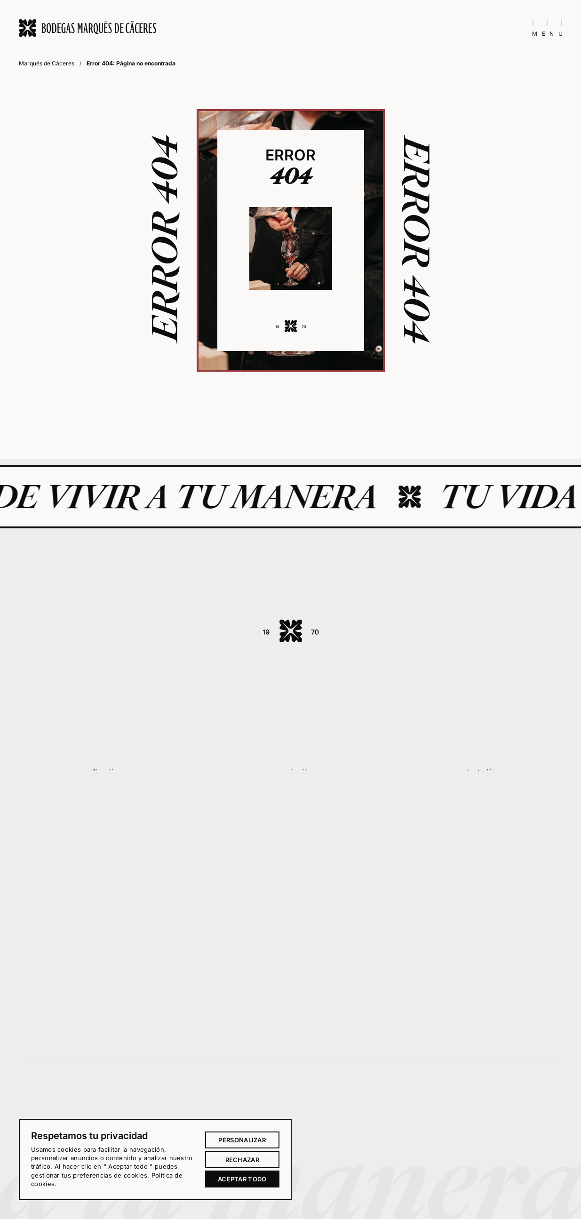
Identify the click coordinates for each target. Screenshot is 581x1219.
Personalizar (242, 1140)
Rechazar (242, 1159)
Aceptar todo (242, 1179)
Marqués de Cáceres (46, 63)
